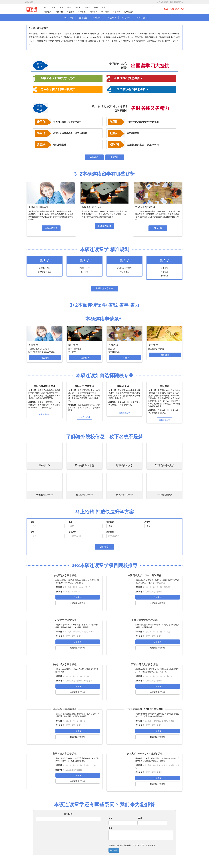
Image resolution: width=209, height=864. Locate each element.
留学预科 (47, 12)
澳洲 (61, 7)
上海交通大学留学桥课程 (144, 620)
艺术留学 (105, 12)
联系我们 (173, 2)
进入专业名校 (84, 417)
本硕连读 (70, 12)
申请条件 (97, 17)
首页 (46, 7)
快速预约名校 (104, 226)
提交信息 (104, 546)
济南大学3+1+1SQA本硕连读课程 (144, 753)
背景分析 (85, 358)
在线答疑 (140, 17)
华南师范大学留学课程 (65, 709)
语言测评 (45, 358)
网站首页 (29, 2)
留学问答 (116, 12)
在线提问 (94, 157)
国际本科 (59, 12)
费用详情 (165, 355)
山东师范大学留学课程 (65, 575)
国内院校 (126, 17)
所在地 (147, 522)
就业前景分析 (44, 414)
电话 (70, 522)
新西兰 (87, 7)
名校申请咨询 (51, 228)
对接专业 (111, 17)
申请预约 (114, 157)
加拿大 (78, 7)
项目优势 (83, 17)
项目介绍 (68, 17)
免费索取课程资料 (77, 603)
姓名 (33, 522)
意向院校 (110, 532)
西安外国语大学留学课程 (144, 664)
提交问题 (114, 850)
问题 (110, 828)
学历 (33, 532)
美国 (53, 7)
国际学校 (93, 12)
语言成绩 (72, 532)
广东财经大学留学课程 (65, 620)
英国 (69, 7)
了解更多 (77, 597)
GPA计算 (158, 228)
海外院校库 (129, 12)
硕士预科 (82, 12)
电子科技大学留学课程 (65, 753)
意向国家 (110, 522)
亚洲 (96, 7)
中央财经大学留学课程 (65, 664)
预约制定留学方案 (104, 288)
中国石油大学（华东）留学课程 (144, 575)
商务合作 (181, 2)
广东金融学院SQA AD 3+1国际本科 (144, 709)
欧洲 (104, 7)
